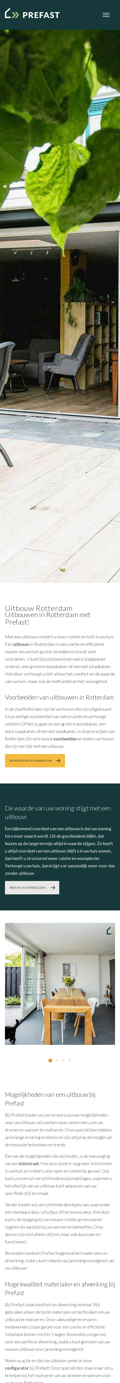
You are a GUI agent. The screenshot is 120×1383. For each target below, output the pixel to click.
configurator (17, 1368)
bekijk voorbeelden (28, 887)
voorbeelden (65, 738)
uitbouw (21, 644)
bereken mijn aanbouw (31, 760)
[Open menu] (106, 15)
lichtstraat (29, 1163)
